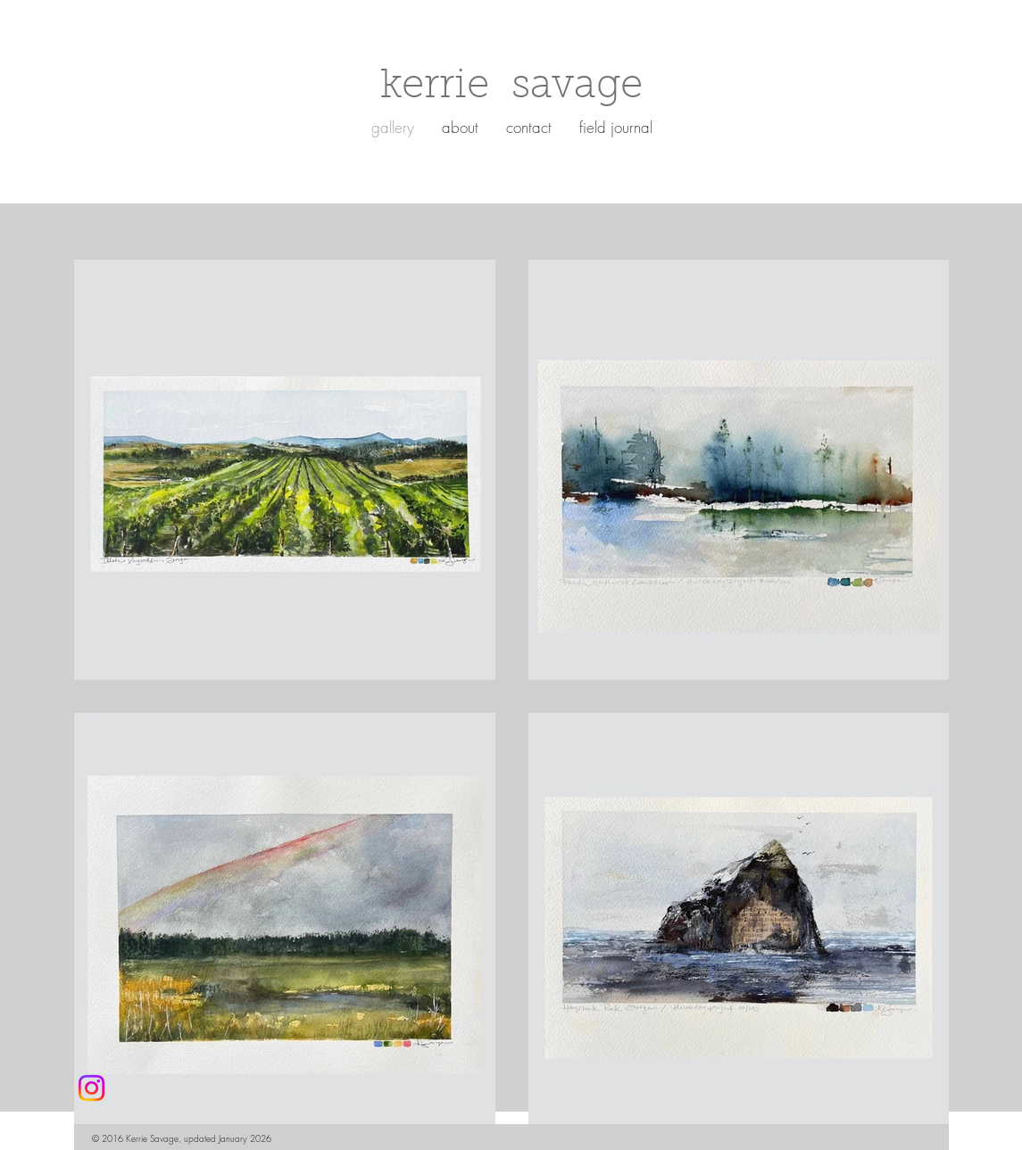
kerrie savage (511, 87)
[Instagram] (91, 1088)
